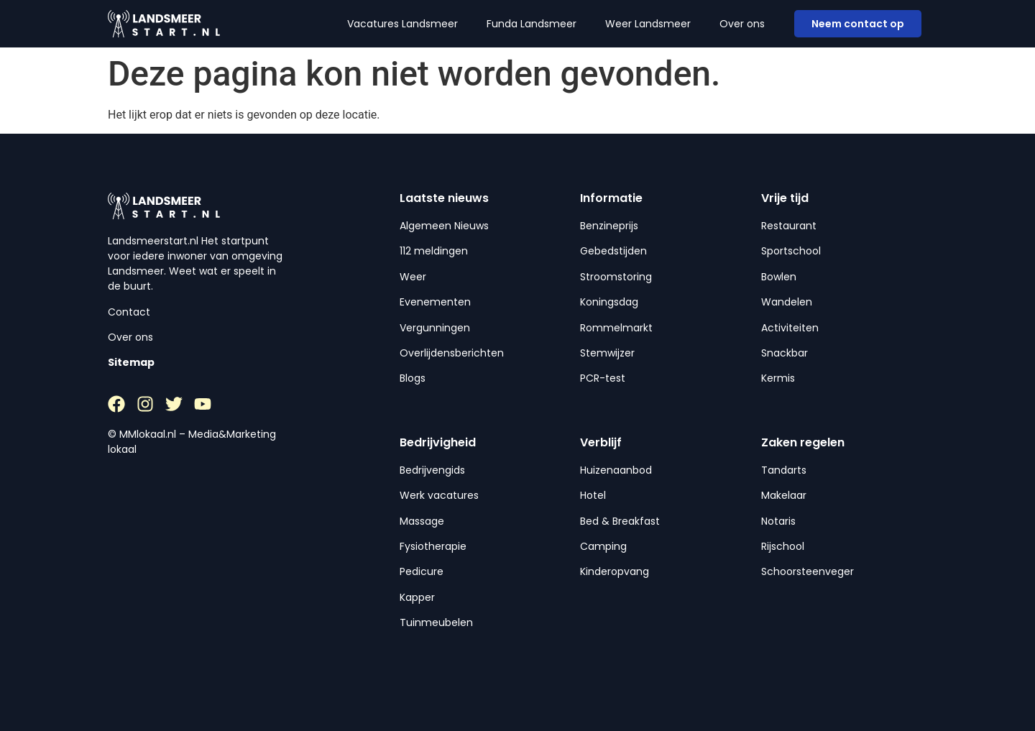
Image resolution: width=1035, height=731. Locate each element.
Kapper (417, 597)
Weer (413, 277)
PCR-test (602, 378)
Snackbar (784, 353)
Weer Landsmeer (648, 24)
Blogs (413, 378)
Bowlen (778, 277)
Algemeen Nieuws (444, 226)
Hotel (593, 495)
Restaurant (788, 226)
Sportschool (791, 251)
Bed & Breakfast (620, 521)
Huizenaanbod (616, 470)
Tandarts (783, 470)
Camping (603, 546)
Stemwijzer (607, 353)
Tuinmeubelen (436, 622)
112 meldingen (434, 251)
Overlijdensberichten (452, 353)
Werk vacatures (439, 495)
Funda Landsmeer (531, 24)
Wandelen (786, 302)
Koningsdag (609, 302)
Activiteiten (790, 328)
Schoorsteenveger (807, 571)
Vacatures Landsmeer (402, 24)
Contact (129, 312)
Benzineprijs (609, 226)
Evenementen (435, 302)
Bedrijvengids (432, 470)
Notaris (778, 521)
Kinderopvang (614, 571)
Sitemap (131, 362)
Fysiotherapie (433, 546)
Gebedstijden (613, 251)
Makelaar (783, 495)
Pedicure (421, 571)
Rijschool (782, 546)
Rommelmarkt (616, 328)
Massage (422, 521)
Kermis (778, 378)
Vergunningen (435, 328)
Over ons (742, 24)
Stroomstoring (616, 277)
